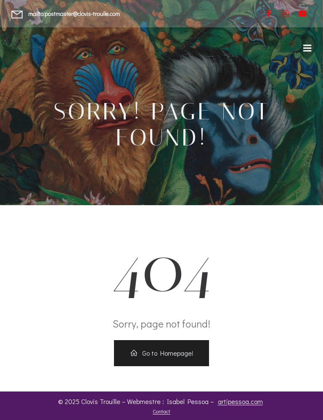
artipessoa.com (240, 401)
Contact (161, 411)
